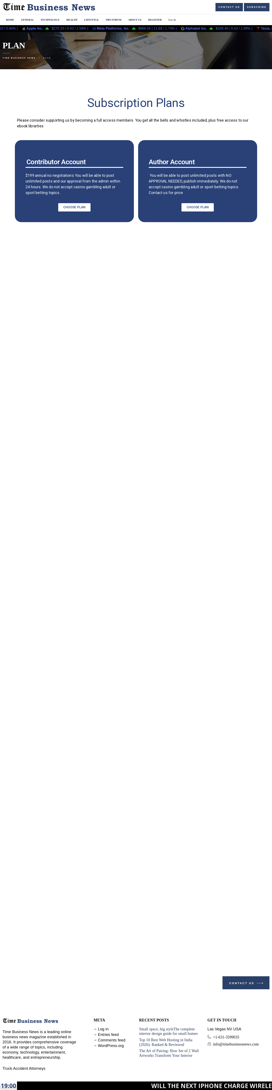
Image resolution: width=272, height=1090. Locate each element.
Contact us (229, 7)
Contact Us (246, 984)
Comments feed (111, 1040)
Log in (103, 1029)
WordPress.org (111, 1046)
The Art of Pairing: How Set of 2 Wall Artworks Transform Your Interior (169, 1053)
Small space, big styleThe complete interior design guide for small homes (168, 1031)
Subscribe (256, 7)
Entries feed (108, 1034)
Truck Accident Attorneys (24, 1068)
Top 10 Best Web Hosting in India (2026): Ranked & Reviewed (166, 1042)
